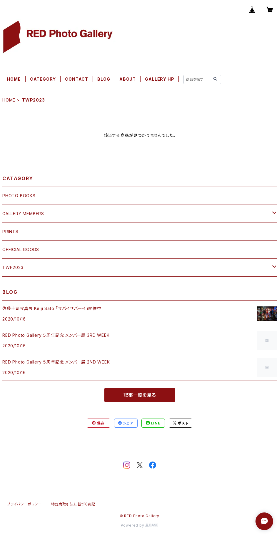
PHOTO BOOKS (19, 195)
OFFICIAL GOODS (20, 249)
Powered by (139, 525)
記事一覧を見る (139, 395)
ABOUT (127, 79)
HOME (14, 79)
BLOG (103, 79)
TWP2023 (13, 267)
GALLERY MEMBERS (23, 213)
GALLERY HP (159, 79)
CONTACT (76, 79)
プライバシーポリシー (24, 504)
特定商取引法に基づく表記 (73, 504)
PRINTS (10, 231)
